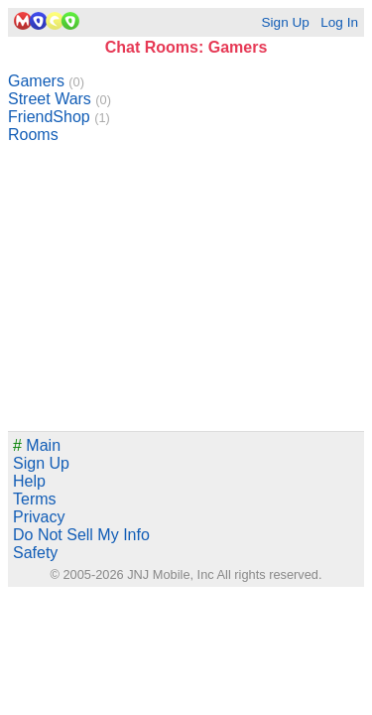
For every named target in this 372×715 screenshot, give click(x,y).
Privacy (38, 516)
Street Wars (59, 98)
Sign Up (285, 22)
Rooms (33, 134)
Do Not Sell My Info (81, 534)
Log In (339, 22)
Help (29, 481)
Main (37, 445)
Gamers (46, 80)
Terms (35, 499)
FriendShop (59, 116)
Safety (35, 552)
